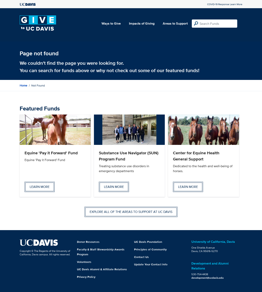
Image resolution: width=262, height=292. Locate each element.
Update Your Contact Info (150, 264)
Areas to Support (175, 23)
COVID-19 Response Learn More (224, 4)
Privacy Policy (86, 277)
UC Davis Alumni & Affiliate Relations (102, 269)
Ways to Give (111, 23)
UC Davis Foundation (148, 242)
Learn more (40, 186)
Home (23, 85)
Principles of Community (150, 249)
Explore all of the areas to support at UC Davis (131, 211)
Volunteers (84, 262)
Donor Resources (88, 242)
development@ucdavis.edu (207, 278)
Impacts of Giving (142, 23)
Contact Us (141, 257)
